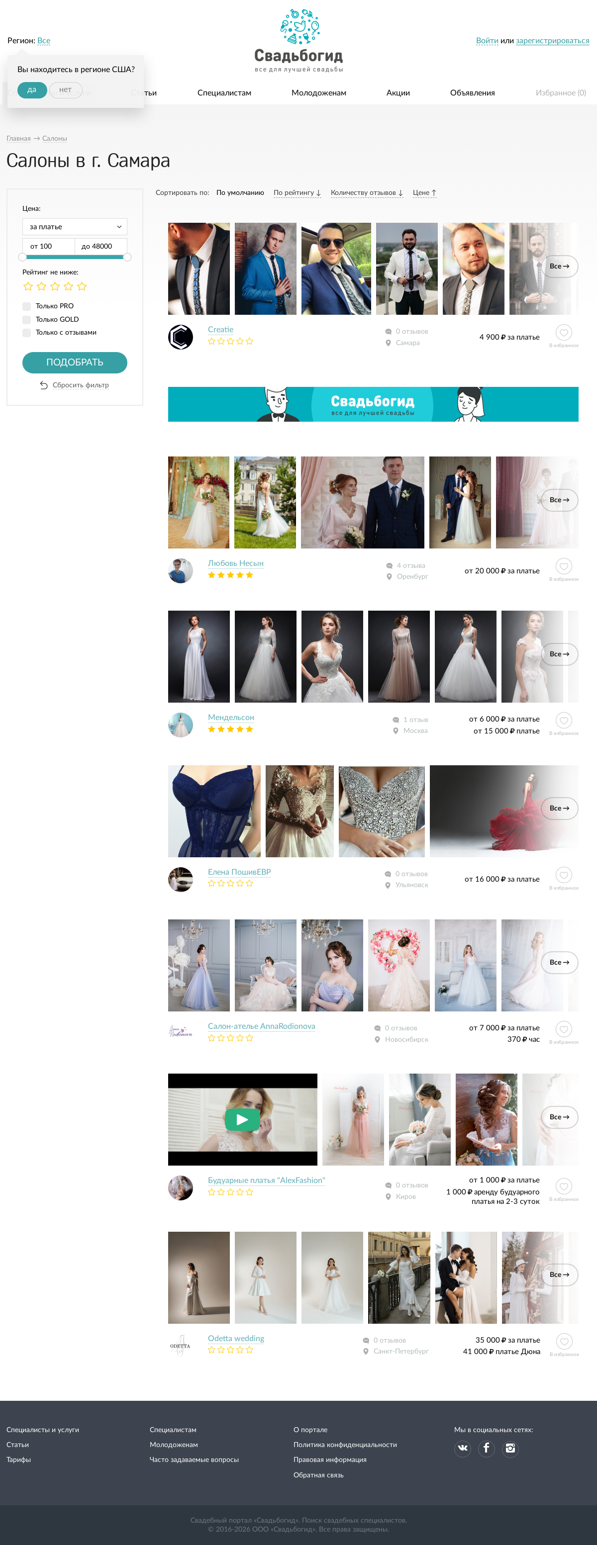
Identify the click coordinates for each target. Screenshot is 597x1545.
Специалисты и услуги (42, 1430)
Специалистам (224, 93)
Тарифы (18, 1459)
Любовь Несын (236, 563)
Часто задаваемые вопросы (194, 1459)
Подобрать (74, 362)
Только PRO (55, 306)
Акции (398, 93)
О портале (310, 1430)
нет (65, 89)
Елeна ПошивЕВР (239, 872)
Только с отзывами (66, 332)
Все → (560, 266)
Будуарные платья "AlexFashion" (266, 1180)
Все (43, 41)
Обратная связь (319, 1475)
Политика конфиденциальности (345, 1445)
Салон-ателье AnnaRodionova (261, 1026)
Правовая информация (330, 1459)
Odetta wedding (236, 1339)
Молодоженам (319, 93)
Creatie (220, 330)
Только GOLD (57, 319)
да (31, 89)
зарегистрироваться (553, 41)
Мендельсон (231, 718)
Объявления (472, 93)
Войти (487, 41)
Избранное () (561, 93)
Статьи (144, 93)
